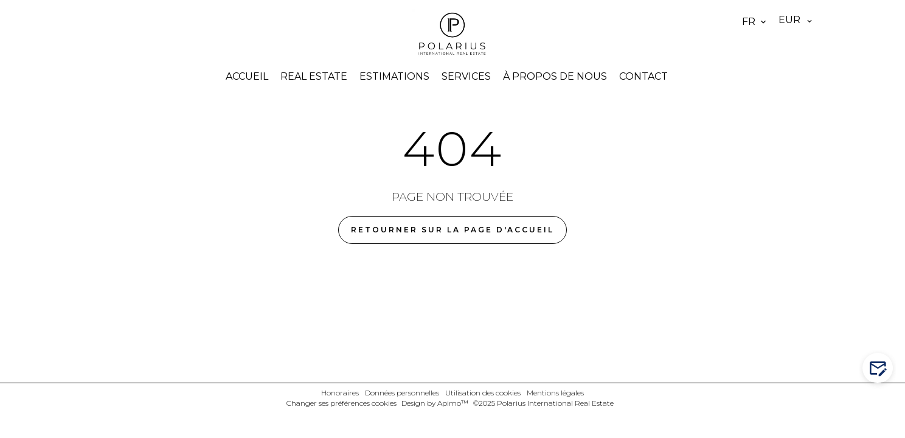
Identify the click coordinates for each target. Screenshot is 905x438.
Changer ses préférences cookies (341, 403)
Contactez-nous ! (880, 368)
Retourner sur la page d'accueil (452, 229)
